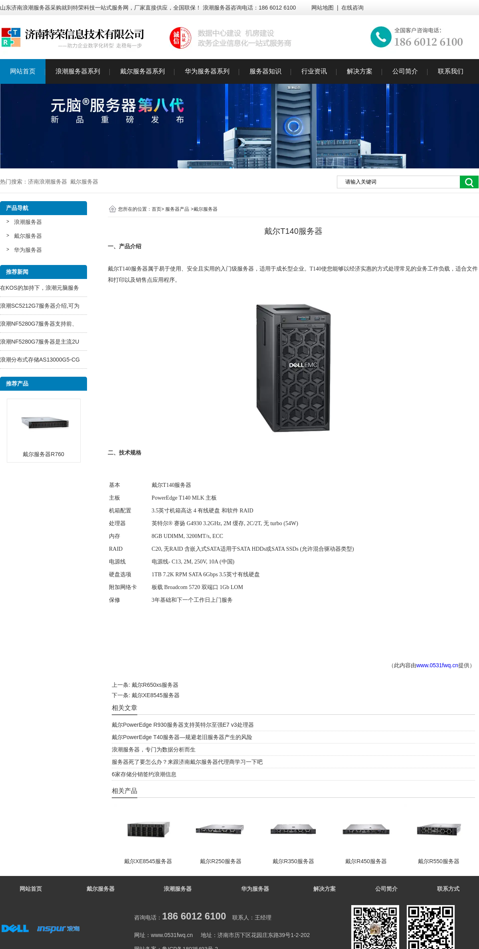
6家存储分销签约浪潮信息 (144, 774)
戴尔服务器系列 (142, 71)
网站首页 (23, 71)
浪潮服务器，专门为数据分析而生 (154, 749)
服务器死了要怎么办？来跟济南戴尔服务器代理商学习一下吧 (187, 762)
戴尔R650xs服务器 (155, 685)
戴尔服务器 (28, 236)
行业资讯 (314, 71)
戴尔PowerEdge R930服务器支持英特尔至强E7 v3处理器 (183, 725)
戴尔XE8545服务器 (156, 695)
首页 (156, 209)
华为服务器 (28, 250)
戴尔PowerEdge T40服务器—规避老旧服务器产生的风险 (182, 737)
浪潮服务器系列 (77, 71)
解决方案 (359, 71)
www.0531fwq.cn (437, 665)
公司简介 (405, 71)
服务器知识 (265, 71)
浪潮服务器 (28, 222)
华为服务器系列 (207, 71)
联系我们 (450, 71)
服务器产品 (177, 209)
